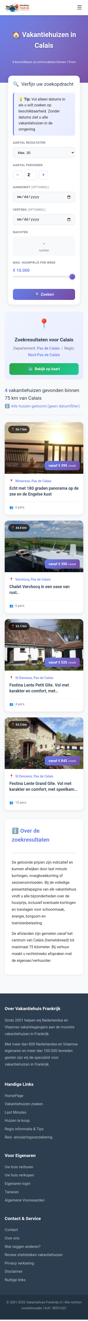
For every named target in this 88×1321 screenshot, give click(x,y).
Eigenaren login (17, 1185)
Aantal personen (28, 165)
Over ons (12, 1239)
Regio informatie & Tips (24, 1130)
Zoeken (44, 296)
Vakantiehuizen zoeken (24, 1105)
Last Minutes (15, 1114)
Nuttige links (15, 1281)
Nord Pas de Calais (44, 356)
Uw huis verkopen (19, 1176)
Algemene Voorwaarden (25, 1201)
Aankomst (31, 187)
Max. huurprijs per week (34, 264)
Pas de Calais (48, 349)
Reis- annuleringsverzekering (28, 1138)
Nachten (20, 233)
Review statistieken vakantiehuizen (34, 1256)
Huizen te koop (17, 1122)
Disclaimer (13, 1273)
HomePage (14, 1097)
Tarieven (12, 1193)
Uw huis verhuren (19, 1168)
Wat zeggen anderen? (23, 1248)
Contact (11, 1231)
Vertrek (29, 210)
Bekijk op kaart (44, 370)
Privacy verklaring (19, 1264)
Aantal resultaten (29, 142)
